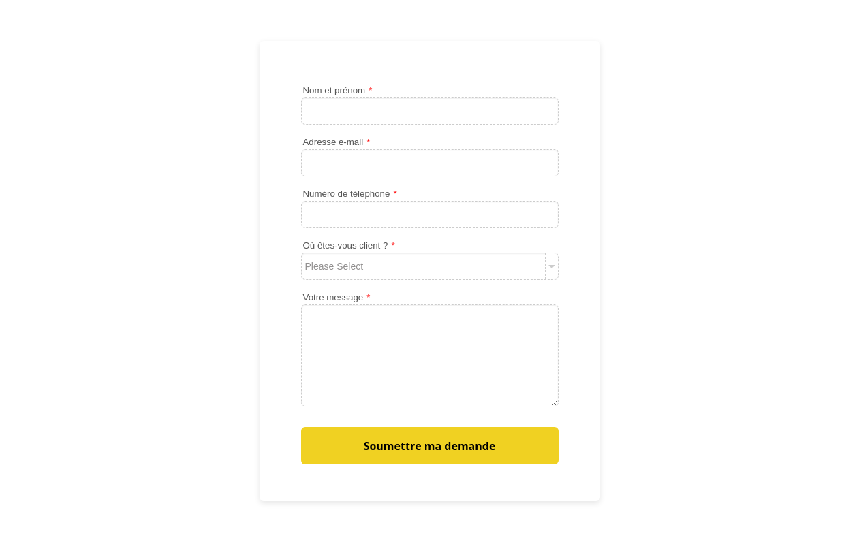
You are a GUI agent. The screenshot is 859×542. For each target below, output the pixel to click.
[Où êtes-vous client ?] (430, 266)
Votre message (337, 297)
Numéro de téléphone (350, 194)
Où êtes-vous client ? (349, 245)
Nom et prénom (338, 90)
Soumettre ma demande (430, 446)
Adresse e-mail (337, 142)
